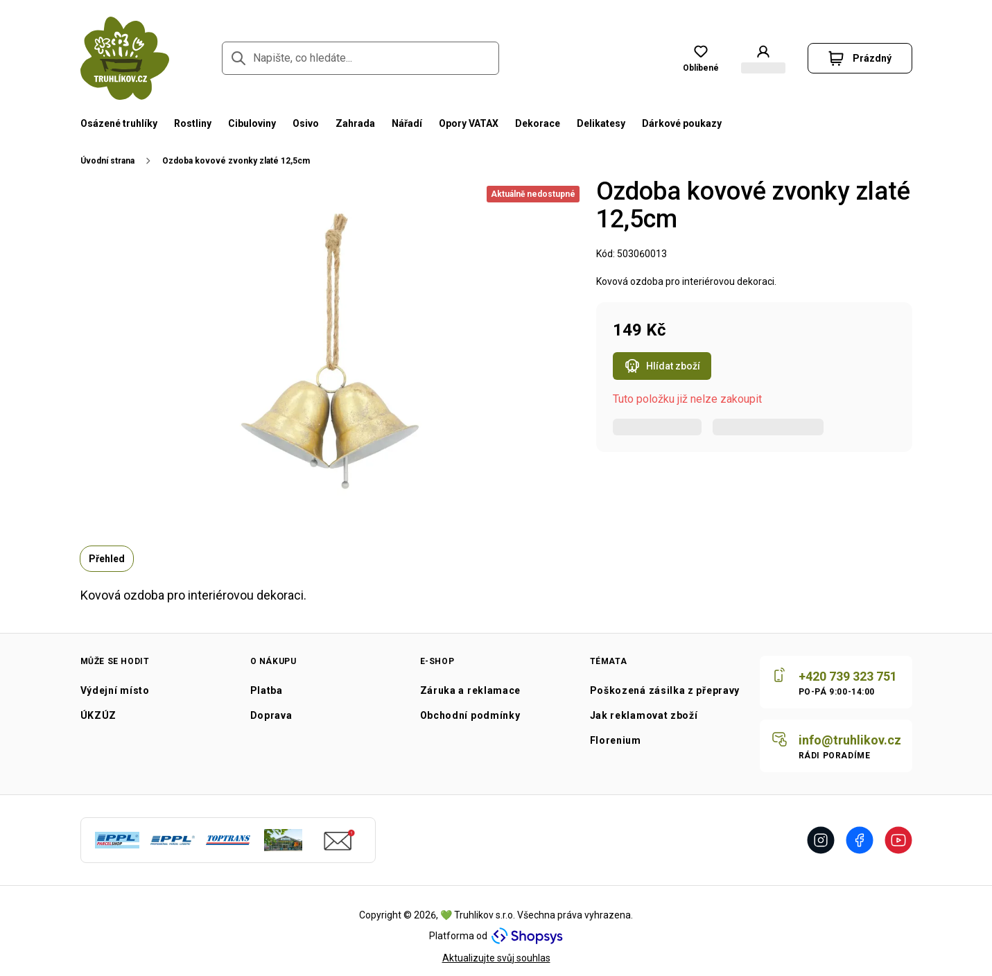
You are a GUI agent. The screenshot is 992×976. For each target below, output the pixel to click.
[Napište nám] (836, 746)
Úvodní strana (107, 161)
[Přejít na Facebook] (859, 840)
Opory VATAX (468, 123)
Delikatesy (601, 123)
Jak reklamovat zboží (644, 715)
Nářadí (407, 123)
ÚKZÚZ (98, 715)
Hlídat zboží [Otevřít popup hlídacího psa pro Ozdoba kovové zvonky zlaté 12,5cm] (662, 367)
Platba (266, 690)
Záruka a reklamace (470, 690)
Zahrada (355, 123)
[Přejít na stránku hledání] (238, 58)
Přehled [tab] (107, 558)
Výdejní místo (115, 690)
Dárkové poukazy (682, 123)
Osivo (306, 123)
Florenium (615, 740)
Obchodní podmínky (470, 715)
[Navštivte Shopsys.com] (527, 935)
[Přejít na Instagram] (821, 840)
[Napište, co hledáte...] (360, 58)
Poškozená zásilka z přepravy (665, 690)
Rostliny (192, 123)
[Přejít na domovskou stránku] (124, 58)
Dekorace (537, 123)
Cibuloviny (252, 123)
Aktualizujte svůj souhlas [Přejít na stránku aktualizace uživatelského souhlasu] (496, 958)
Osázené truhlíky (118, 123)
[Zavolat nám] (836, 682)
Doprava (271, 715)
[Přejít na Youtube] (898, 840)
